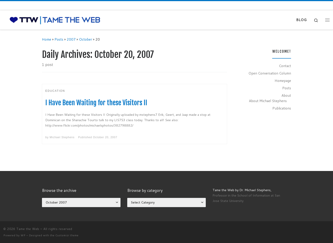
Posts (59, 39)
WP (23, 235)
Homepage (283, 80)
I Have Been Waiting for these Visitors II (96, 103)
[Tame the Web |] (55, 19)
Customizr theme (67, 235)
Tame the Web (27, 229)
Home (46, 39)
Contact (285, 65)
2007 (71, 39)
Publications (281, 108)
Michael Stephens (62, 137)
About (286, 95)
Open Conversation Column (269, 73)
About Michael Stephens (268, 100)
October (85, 39)
